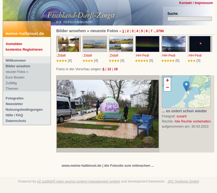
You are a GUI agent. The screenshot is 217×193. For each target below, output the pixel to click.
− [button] (167, 87)
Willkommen (16, 60)
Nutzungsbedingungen (24, 109)
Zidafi (61, 55)
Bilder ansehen (18, 66)
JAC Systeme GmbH (183, 181)
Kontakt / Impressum (196, 3)
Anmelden (14, 44)
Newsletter (14, 104)
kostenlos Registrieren (24, 49)
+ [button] (167, 80)
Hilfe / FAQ (14, 115)
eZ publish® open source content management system (78, 181)
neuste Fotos (15, 72)
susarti (182, 116)
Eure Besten (15, 77)
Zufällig (11, 83)
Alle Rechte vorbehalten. (193, 121)
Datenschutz (16, 121)
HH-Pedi (142, 55)
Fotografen (15, 98)
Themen (12, 89)
